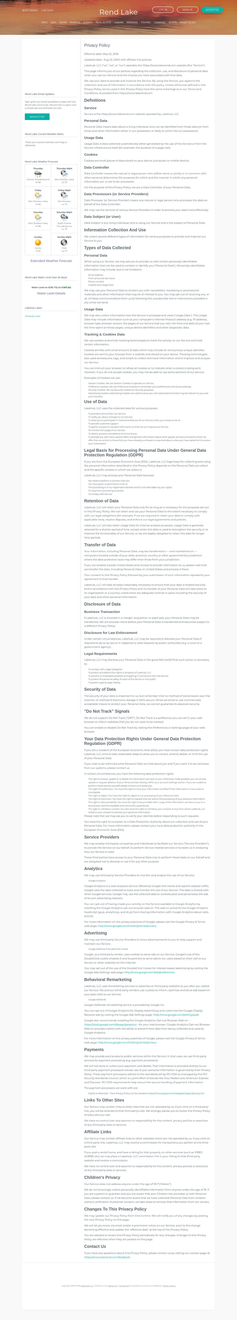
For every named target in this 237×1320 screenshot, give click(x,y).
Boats (173, 22)
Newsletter (37, 117)
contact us (124, 1286)
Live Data (47, 10)
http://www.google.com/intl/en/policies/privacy (127, 926)
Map (53, 22)
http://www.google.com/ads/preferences (149, 972)
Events (87, 22)
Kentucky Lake (32, 316)
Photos (75, 22)
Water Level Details (51, 293)
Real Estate (103, 22)
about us (112, 1286)
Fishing (146, 22)
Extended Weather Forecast (51, 261)
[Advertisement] (51, 63)
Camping (159, 22)
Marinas (132, 22)
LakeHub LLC (87, 1286)
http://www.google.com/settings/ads (176, 1014)
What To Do (188, 22)
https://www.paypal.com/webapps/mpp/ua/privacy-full (176, 1093)
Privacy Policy (169, 1286)
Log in (163, 9)
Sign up (188, 9)
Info (44, 22)
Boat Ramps (30, 10)
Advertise (212, 9)
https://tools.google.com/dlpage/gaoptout (110, 1024)
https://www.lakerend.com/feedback (107, 1257)
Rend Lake (118, 11)
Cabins (118, 22)
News (63, 22)
